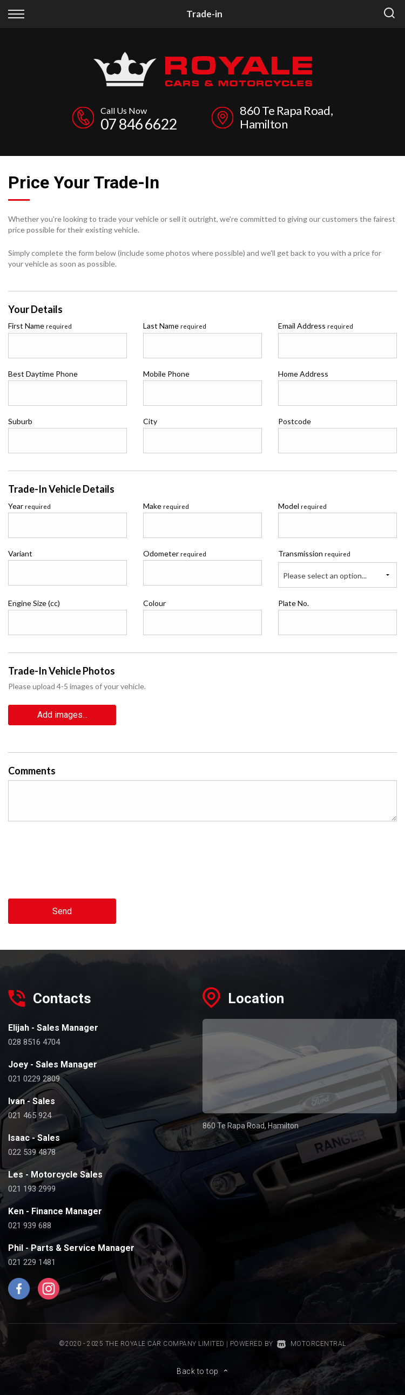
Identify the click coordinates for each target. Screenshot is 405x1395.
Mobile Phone (166, 373)
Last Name (174, 325)
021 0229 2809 (34, 1079)
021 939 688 (29, 1225)
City (150, 421)
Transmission (314, 553)
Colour (154, 603)
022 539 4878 (32, 1152)
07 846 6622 (138, 124)
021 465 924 (29, 1115)
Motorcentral (311, 1344)
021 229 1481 (32, 1262)
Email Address (315, 325)
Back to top (202, 1371)
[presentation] (90, 868)
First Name (40, 325)
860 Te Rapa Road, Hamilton (286, 117)
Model (302, 506)
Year (29, 506)
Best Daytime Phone (43, 373)
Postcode (294, 421)
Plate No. (293, 603)
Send (62, 911)
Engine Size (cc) (34, 603)
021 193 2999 (32, 1189)
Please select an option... (325, 575)
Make (166, 506)
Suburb (20, 421)
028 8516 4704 (34, 1042)
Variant (20, 553)
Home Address (303, 373)
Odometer (174, 553)
